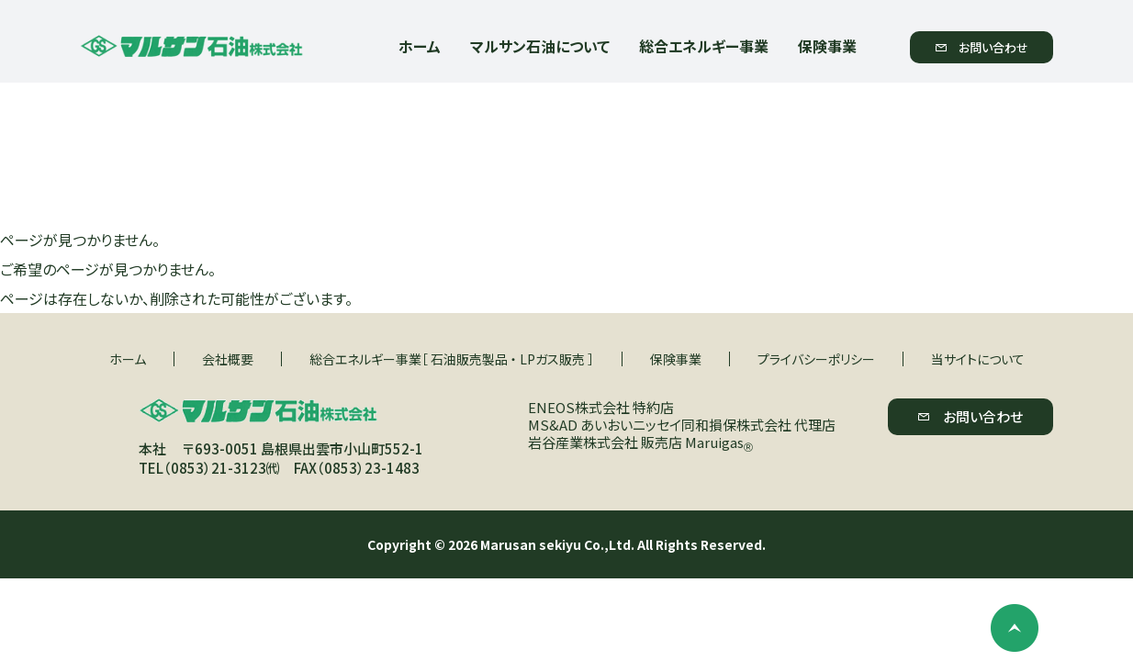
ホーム (419, 46)
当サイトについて (978, 359)
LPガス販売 (552, 359)
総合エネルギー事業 (703, 46)
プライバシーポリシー (816, 359)
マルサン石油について (540, 46)
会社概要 (227, 359)
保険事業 (827, 46)
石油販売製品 (469, 359)
